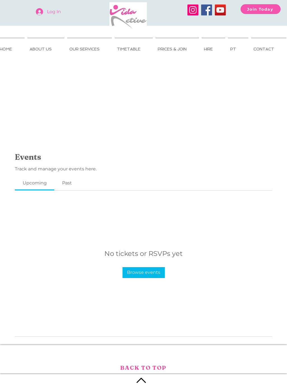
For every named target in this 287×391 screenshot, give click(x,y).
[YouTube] (220, 9)
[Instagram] (192, 9)
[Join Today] (261, 9)
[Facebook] (206, 9)
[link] (35, 183)
